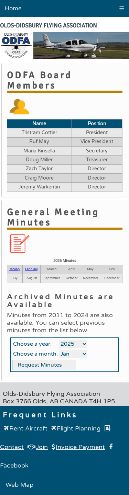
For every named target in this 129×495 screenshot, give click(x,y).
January (14, 269)
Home (13, 8)
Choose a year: (32, 344)
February (31, 269)
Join (38, 447)
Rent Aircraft (25, 428)
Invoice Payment (78, 447)
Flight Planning (75, 428)
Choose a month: (35, 353)
